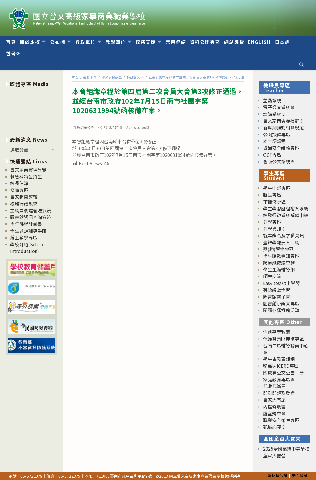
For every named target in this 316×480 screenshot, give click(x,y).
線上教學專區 (23, 237)
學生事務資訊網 (279, 359)
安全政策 (300, 475)
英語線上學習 (276, 289)
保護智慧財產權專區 (283, 338)
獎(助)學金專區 (278, 249)
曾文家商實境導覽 (28, 169)
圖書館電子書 (276, 296)
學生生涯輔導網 (279, 269)
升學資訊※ (274, 228)
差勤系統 (272, 100)
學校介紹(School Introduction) (27, 247)
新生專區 (272, 194)
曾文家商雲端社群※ (283, 120)
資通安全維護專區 (281, 147)
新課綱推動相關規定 (283, 127)
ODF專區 (272, 154)
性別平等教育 (276, 331)
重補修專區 (274, 201)
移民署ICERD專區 (280, 365)
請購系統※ (274, 114)
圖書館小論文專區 (281, 303)
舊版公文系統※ (279, 161)
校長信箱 (19, 183)
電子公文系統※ (279, 107)
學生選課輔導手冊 (28, 230)
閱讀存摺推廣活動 (281, 310)
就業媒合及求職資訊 (283, 235)
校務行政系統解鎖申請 (285, 215)
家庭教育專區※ (279, 379)
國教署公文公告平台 (283, 372)
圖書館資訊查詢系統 (30, 217)
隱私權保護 (277, 475)
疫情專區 (19, 190)
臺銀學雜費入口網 (281, 242)
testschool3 (140, 127)
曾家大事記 (274, 399)
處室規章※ (274, 413)
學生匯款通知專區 (281, 255)
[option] (32, 111)
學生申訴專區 (276, 188)
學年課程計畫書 (26, 223)
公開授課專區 (276, 134)
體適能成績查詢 (279, 262)
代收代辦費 (274, 386)
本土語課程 (274, 141)
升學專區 (272, 222)
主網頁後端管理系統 (30, 210)
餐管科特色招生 (26, 176)
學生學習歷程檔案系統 (285, 208)
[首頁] (75, 77)
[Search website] (302, 64)
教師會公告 (85, 127)
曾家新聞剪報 (23, 196)
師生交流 (272, 276)
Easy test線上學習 (281, 283)
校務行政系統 (23, 203)
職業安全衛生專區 (281, 420)
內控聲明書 (274, 406)
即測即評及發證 (279, 393)
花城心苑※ (274, 426)
